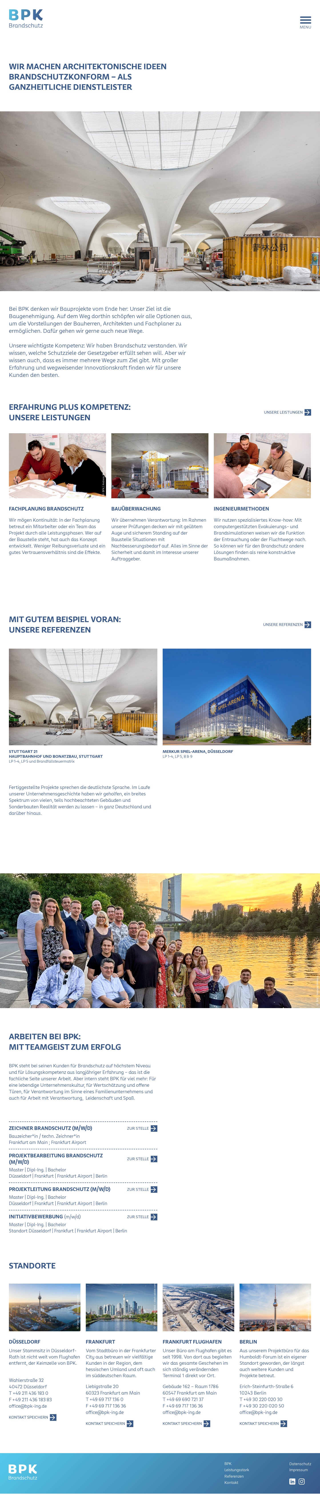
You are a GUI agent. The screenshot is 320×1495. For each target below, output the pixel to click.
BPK (228, 1466)
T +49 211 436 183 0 (29, 1395)
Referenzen (234, 1478)
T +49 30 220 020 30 (262, 1401)
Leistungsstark (237, 1472)
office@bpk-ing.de (28, 1408)
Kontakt (231, 1484)
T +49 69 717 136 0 (105, 1401)
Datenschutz (300, 1465)
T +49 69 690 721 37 (184, 1401)
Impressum (298, 1471)
